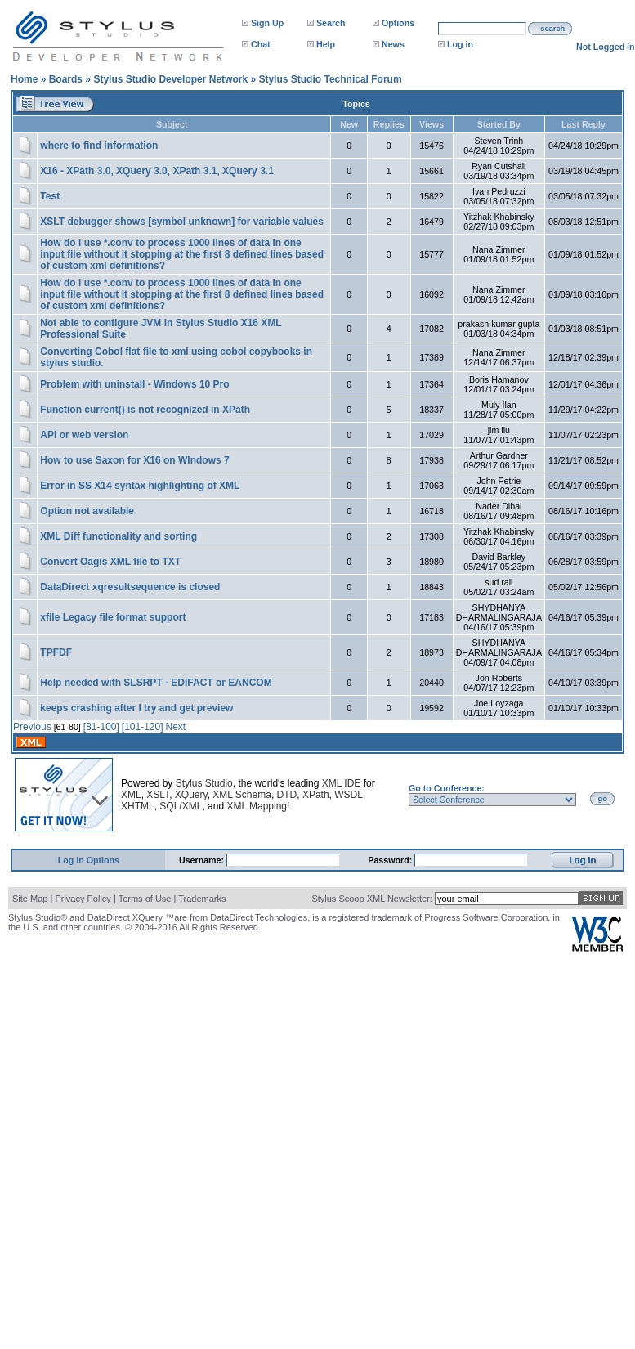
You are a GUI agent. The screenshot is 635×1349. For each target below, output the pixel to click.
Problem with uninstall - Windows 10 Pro (134, 384)
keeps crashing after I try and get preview (136, 708)
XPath (315, 794)
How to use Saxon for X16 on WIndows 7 (134, 460)
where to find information (99, 145)
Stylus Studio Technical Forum (329, 79)
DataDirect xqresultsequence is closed (130, 587)
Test (50, 196)
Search (331, 23)
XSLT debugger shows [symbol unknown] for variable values (182, 221)
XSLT (157, 794)
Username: (202, 860)
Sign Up (267, 23)
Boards (66, 79)
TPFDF (56, 652)
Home (24, 79)
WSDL (348, 794)
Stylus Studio (204, 783)
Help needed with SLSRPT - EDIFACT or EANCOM (155, 682)
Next (176, 727)
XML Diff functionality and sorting (118, 536)
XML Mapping (256, 806)
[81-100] (101, 727)
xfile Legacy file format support (113, 617)
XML (131, 794)
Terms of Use (145, 898)
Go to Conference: (447, 788)
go (602, 799)
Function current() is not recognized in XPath (145, 409)
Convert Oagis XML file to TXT (110, 561)
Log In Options (88, 860)
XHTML (137, 806)
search (552, 29)
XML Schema (241, 794)
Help (325, 44)
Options (398, 23)
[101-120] (142, 727)
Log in (460, 44)
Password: (391, 860)
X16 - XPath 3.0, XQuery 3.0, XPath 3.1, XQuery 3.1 (156, 171)
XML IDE (341, 783)
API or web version (84, 435)
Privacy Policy (82, 898)
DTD (287, 794)
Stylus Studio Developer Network (170, 79)
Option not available (87, 511)
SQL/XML (180, 806)
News (393, 44)
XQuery (191, 794)
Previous (32, 727)
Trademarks (202, 898)
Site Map (29, 898)
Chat (261, 44)
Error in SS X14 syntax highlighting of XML (139, 485)
